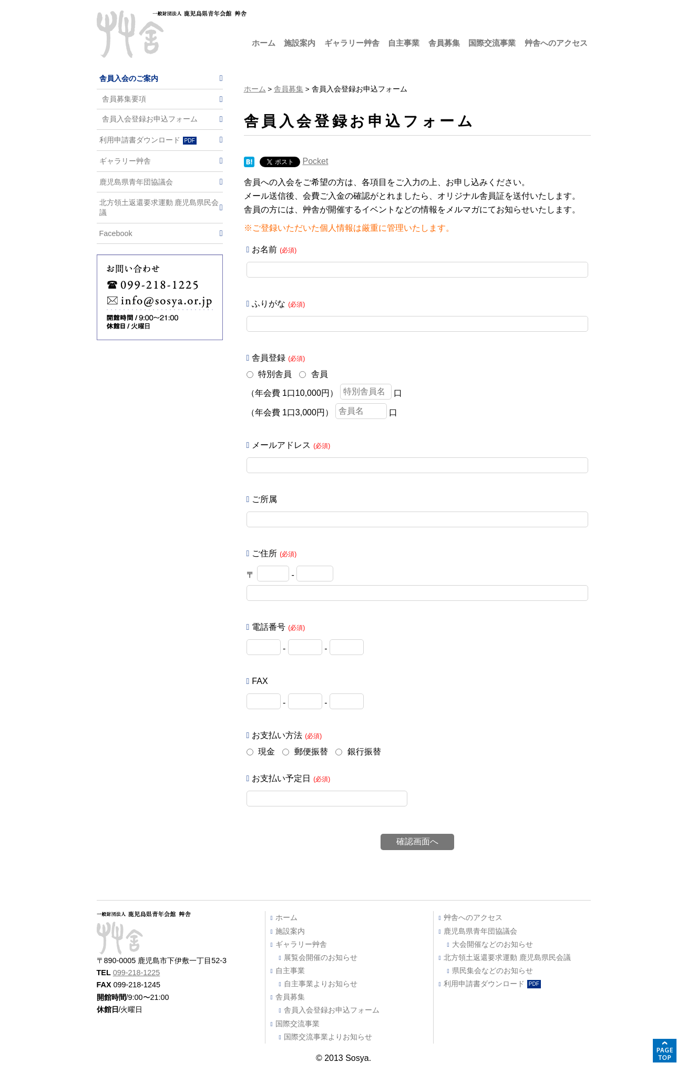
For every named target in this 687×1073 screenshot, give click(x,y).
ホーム (263, 42)
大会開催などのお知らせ (492, 944)
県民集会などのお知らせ (492, 970)
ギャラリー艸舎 (352, 42)
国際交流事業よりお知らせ (328, 1037)
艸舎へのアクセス (556, 42)
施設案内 (299, 42)
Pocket (316, 161)
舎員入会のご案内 (128, 78)
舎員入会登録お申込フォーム (150, 119)
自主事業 (403, 42)
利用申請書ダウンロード (148, 140)
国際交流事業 (492, 42)
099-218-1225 (136, 972)
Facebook (115, 233)
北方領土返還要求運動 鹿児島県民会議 (159, 207)
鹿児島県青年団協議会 (136, 182)
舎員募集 (444, 42)
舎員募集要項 (124, 99)
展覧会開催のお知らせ (320, 957)
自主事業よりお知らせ (320, 983)
